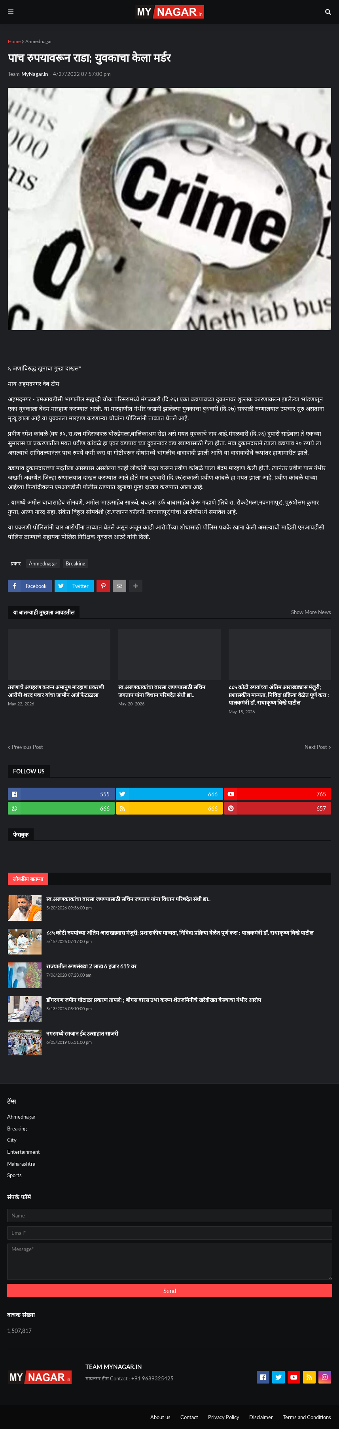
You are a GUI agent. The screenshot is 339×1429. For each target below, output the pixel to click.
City (12, 1140)
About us (160, 1417)
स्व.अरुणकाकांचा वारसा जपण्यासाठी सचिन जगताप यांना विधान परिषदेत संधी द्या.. (161, 691)
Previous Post (27, 747)
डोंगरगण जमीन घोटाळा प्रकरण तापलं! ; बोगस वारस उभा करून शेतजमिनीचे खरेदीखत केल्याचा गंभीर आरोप (153, 999)
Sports (14, 1175)
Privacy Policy (223, 1417)
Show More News (311, 612)
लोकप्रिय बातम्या (28, 879)
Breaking (75, 563)
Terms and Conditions (307, 1417)
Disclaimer (261, 1417)
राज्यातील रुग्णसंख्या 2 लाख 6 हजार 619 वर (91, 966)
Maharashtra (21, 1164)
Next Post (316, 747)
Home (14, 41)
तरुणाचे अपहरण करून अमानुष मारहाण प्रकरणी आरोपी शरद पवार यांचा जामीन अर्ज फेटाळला (56, 691)
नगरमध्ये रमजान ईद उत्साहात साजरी (82, 1033)
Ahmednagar (38, 41)
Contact (189, 1417)
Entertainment (23, 1152)
